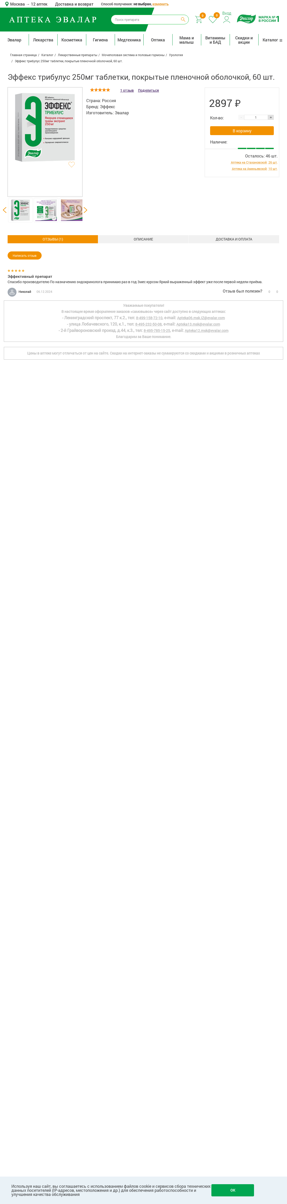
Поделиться (148, 90)
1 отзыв (127, 90)
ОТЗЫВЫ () (234, 239)
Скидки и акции (244, 40)
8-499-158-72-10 (149, 991)
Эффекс (107, 106)
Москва (18, 4)
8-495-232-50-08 (148, 998)
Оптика (158, 39)
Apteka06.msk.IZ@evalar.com (201, 991)
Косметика (71, 39)
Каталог (273, 39)
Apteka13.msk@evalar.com (198, 998)
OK (232, 1190)
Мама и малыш (186, 40)
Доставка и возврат (74, 4)
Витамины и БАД (215, 40)
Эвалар (14, 39)
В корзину (242, 130)
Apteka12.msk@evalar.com (206, 1004)
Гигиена (100, 39)
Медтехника (129, 39)
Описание (52, 239)
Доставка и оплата (143, 239)
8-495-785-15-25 (157, 1004)
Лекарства (43, 39)
